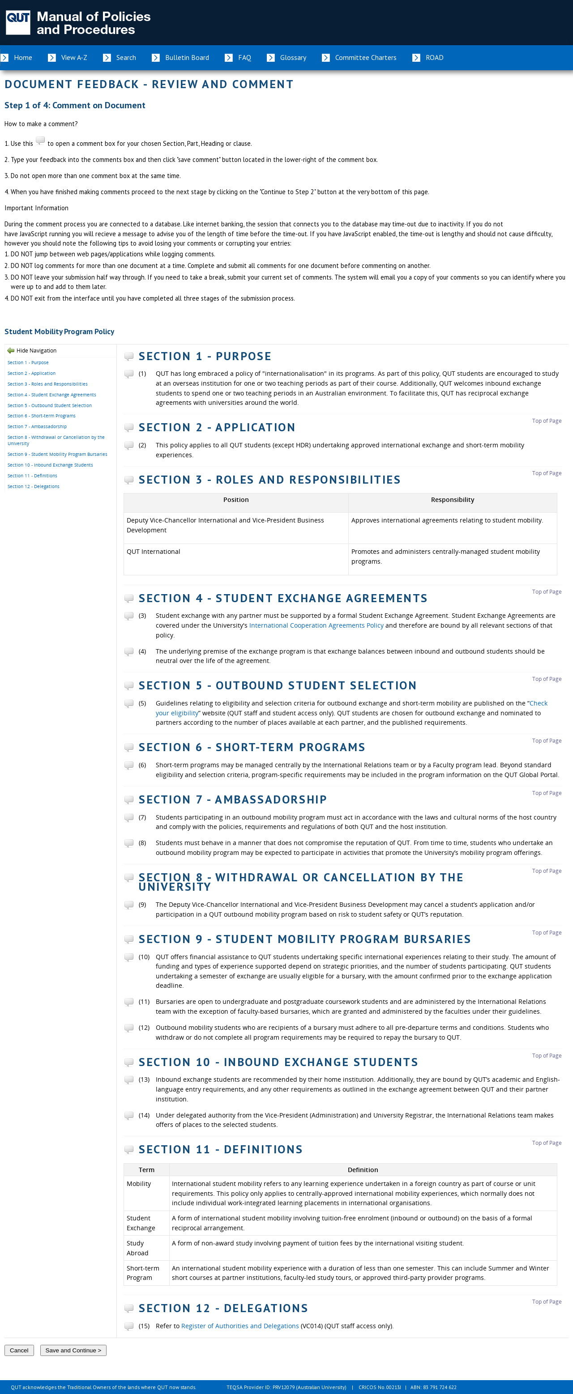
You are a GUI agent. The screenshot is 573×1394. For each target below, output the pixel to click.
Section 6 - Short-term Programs (42, 415)
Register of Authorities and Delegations (240, 1326)
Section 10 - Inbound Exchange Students (50, 465)
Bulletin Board (187, 57)
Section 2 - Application (32, 373)
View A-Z (74, 57)
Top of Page (547, 420)
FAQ (244, 57)
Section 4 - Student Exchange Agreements (52, 394)
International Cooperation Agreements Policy (316, 625)
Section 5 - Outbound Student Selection (50, 405)
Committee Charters (366, 57)
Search (126, 57)
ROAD (435, 57)
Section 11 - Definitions (32, 475)
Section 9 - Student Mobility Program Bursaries (57, 454)
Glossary (293, 57)
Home (23, 57)
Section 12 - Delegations (34, 486)
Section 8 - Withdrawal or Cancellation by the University (56, 440)
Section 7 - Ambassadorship (37, 426)
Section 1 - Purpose (28, 362)
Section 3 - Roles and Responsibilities (48, 384)
